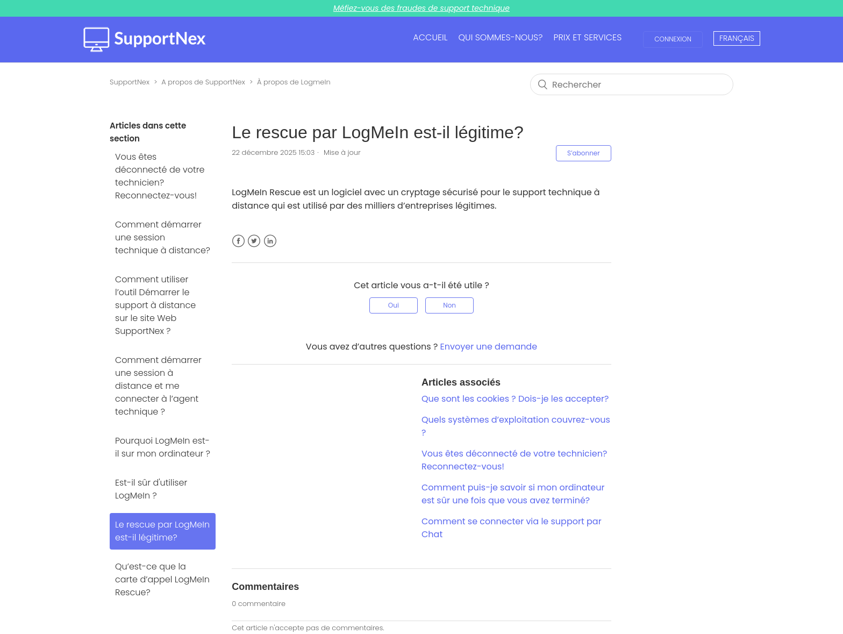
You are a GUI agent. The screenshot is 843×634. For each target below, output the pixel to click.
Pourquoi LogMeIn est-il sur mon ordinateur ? (162, 447)
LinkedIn (270, 247)
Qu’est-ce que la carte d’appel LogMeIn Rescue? (162, 579)
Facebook (238, 247)
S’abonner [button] (583, 153)
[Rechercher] (631, 84)
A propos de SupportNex (203, 82)
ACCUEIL (430, 37)
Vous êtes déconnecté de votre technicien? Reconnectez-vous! (159, 176)
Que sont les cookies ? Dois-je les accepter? (515, 399)
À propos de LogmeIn (294, 82)
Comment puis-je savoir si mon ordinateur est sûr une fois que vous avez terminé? (513, 494)
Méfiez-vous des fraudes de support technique (421, 8)
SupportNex (129, 82)
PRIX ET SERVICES (587, 37)
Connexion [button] (672, 39)
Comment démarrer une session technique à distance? (162, 237)
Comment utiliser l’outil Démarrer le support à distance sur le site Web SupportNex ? (155, 305)
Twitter (254, 247)
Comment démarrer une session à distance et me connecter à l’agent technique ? (158, 386)
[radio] (393, 305)
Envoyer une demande (489, 346)
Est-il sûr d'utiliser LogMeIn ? (151, 489)
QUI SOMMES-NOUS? (500, 37)
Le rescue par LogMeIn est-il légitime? (162, 531)
